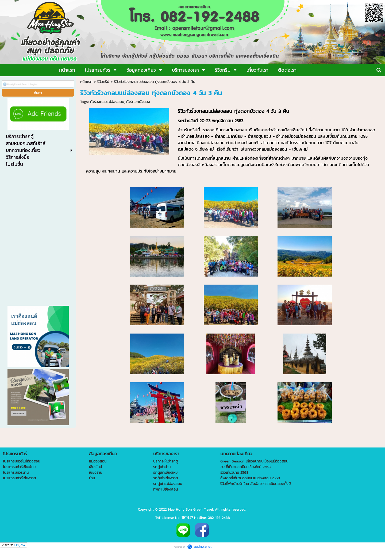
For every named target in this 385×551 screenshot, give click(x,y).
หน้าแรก (86, 82)
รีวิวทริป (103, 82)
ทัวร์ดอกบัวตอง (138, 102)
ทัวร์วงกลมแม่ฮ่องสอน (107, 102)
